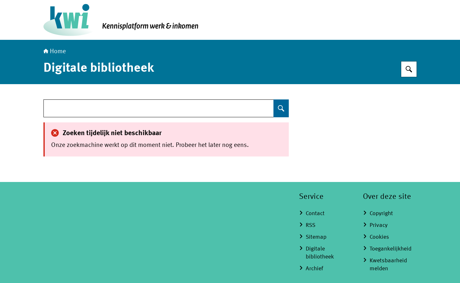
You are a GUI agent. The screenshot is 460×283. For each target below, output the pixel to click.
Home (54, 51)
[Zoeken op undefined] (281, 108)
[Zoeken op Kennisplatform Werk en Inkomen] (409, 69)
